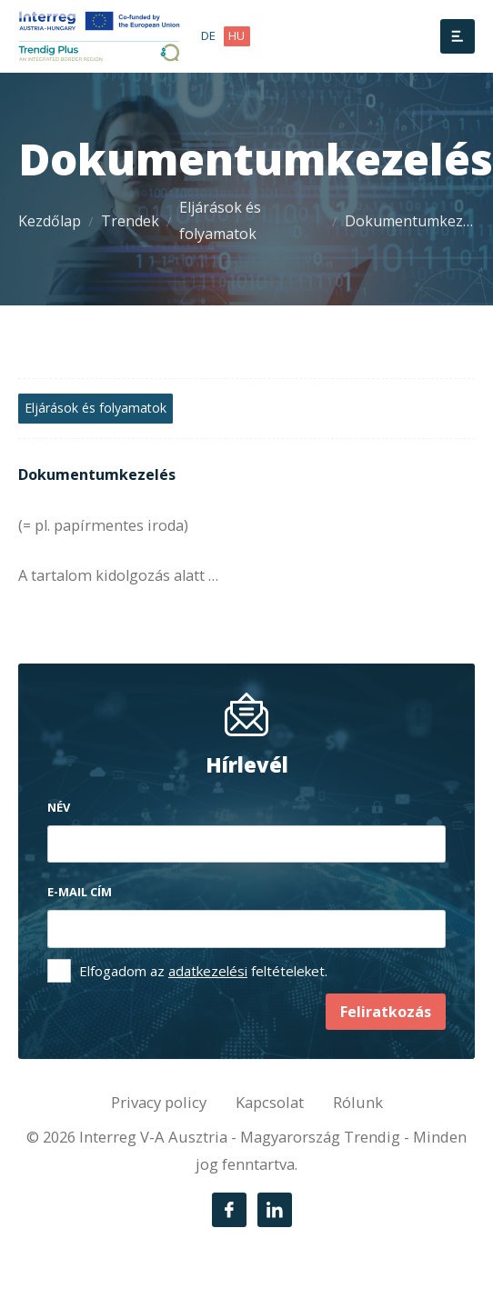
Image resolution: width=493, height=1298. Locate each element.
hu (236, 35)
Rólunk (358, 1102)
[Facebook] (229, 1210)
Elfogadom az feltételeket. (203, 971)
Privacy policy (158, 1102)
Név (58, 807)
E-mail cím (79, 892)
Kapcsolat (270, 1102)
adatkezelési (207, 971)
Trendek (130, 221)
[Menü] (457, 36)
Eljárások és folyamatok (220, 220)
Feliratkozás (385, 1012)
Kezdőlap (49, 221)
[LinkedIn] (274, 1210)
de (208, 35)
